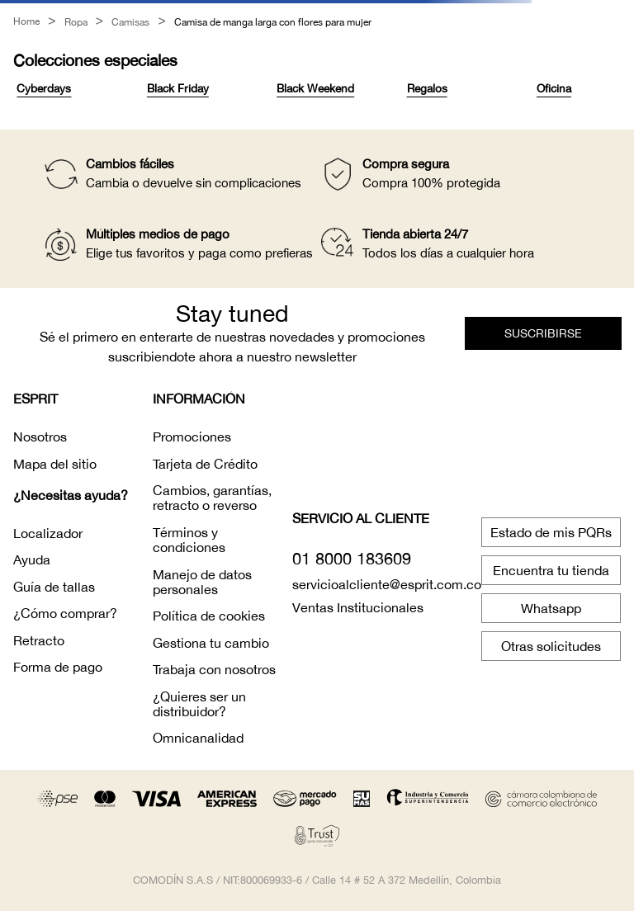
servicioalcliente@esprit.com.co (386, 583)
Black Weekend (315, 87)
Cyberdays (44, 87)
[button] (543, 332)
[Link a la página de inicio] (26, 22)
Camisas (130, 22)
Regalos (427, 87)
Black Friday (178, 87)
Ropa (76, 22)
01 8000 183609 (351, 557)
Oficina (554, 87)
